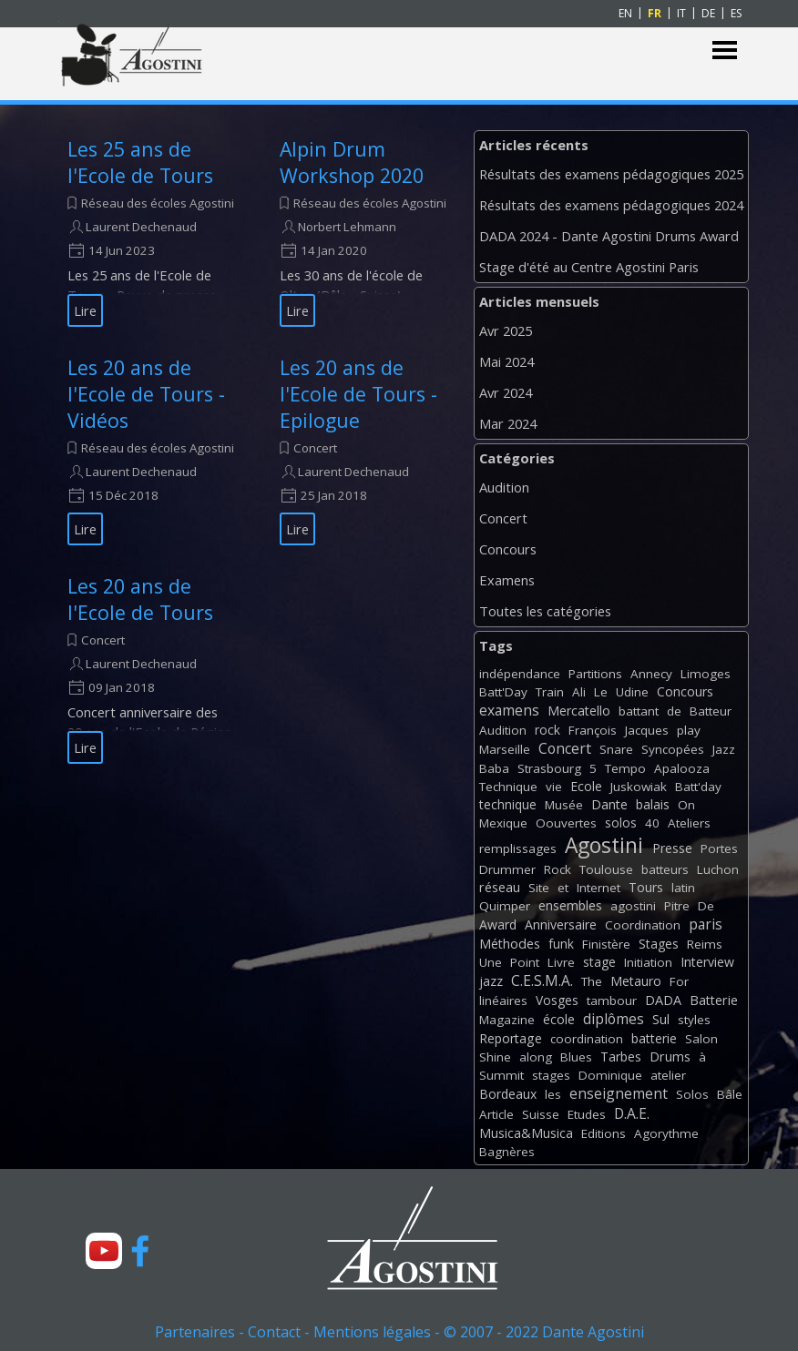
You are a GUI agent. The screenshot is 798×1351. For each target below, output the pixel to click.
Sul (661, 1019)
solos (621, 822)
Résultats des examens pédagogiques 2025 (611, 174)
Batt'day (698, 786)
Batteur (711, 711)
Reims (704, 944)
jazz (491, 981)
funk (561, 943)
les (553, 1094)
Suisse (540, 1114)
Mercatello (578, 710)
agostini (633, 906)
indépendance (519, 673)
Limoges (705, 673)
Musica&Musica (526, 1133)
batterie (654, 1038)
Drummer (507, 869)
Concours (508, 549)
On (686, 805)
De (706, 906)
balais (653, 804)
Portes (719, 848)
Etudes (587, 1114)
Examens (507, 580)
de (674, 711)
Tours (646, 887)
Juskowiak (638, 786)
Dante (609, 804)
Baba (494, 768)
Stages (659, 943)
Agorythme (666, 1133)
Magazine (507, 1019)
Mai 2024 (506, 361)
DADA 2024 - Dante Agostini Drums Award (609, 236)
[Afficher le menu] (724, 50)
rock (547, 729)
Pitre (677, 906)
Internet (598, 887)
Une (490, 962)
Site (538, 887)
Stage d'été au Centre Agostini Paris (589, 267)
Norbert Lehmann (347, 226)
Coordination (642, 925)
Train (550, 692)
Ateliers (689, 823)
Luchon (718, 869)
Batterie (714, 1000)
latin (683, 887)
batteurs (665, 869)
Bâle (729, 1094)
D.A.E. (632, 1113)
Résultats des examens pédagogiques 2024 (611, 205)
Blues (576, 1057)
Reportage (510, 1038)
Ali (579, 692)
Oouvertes (566, 823)
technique (508, 804)
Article (496, 1114)
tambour (612, 1000)
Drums (670, 1056)
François (592, 730)
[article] (150, 231)
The (591, 981)
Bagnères (507, 1151)
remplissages (518, 848)
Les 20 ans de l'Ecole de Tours (140, 599)
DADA (663, 1000)
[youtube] (104, 1251)
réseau (499, 887)
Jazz (723, 749)
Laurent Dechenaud (141, 226)
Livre (561, 962)
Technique (508, 786)
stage (599, 961)
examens (509, 710)
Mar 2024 (508, 423)
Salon (701, 1039)
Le (601, 692)
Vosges (557, 1000)
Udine (632, 692)
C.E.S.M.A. (542, 980)
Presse (672, 848)
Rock (557, 869)
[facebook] (140, 1251)
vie (554, 786)
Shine (495, 1057)
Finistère (606, 944)
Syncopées (672, 749)
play (689, 730)
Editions (603, 1133)
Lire (85, 310)
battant (639, 711)
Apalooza (682, 768)
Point (524, 962)
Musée (564, 805)
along (535, 1057)
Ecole (586, 786)
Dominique (610, 1075)
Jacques (647, 730)
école (559, 1019)
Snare (616, 749)
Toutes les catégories (545, 611)
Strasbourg (549, 768)
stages (551, 1075)
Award (498, 924)
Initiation (648, 962)
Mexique (503, 823)
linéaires (503, 1000)
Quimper (504, 906)
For (679, 981)
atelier (668, 1075)
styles (694, 1019)
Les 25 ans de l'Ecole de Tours (140, 162)
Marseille (504, 749)
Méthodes (509, 943)
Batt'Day (503, 692)
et (563, 887)
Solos (692, 1094)
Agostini (604, 845)
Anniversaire (561, 924)
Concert (315, 448)
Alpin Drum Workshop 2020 (352, 162)
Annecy (651, 673)
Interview (707, 961)
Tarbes (620, 1056)
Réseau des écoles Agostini (157, 203)
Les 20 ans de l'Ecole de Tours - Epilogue (358, 393)
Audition (504, 487)
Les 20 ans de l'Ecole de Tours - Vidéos (146, 393)
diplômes (613, 1019)
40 (652, 823)
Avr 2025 (505, 330)
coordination (586, 1039)
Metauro (635, 981)
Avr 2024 (505, 392)
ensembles (570, 905)
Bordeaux (508, 1093)
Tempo (625, 768)
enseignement (618, 1093)
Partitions (595, 673)
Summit (501, 1075)
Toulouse (606, 869)
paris (705, 924)
